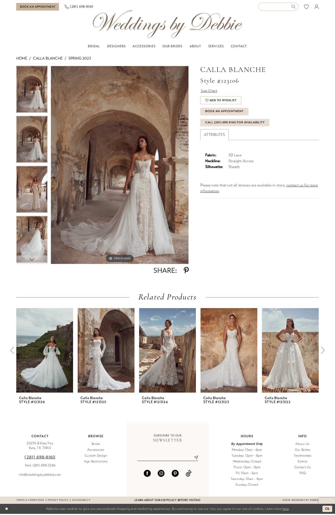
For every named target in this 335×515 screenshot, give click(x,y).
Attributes (214, 138)
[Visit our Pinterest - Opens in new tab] (175, 474)
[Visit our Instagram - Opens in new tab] (161, 474)
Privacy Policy (58, 501)
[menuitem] (39, 7)
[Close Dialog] (7, 510)
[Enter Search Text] (278, 7)
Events (302, 462)
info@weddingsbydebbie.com (40, 476)
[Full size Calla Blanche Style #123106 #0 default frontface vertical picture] (119, 166)
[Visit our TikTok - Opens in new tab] (188, 474)
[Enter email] (167, 458)
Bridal (96, 445)
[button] (317, 7)
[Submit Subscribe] (194, 458)
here (285, 510)
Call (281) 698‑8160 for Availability (235, 126)
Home (21, 59)
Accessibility (81, 501)
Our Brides (302, 451)
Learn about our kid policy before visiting (167, 501)
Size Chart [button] (209, 92)
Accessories (95, 451)
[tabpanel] (31, 92)
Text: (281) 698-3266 (40, 466)
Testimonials (302, 456)
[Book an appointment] (39, 7)
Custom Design (96, 456)
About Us (302, 445)
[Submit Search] (294, 7)
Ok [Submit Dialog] (327, 510)
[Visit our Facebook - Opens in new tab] (147, 474)
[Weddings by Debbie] (167, 25)
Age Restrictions (96, 462)
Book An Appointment (225, 114)
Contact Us (302, 468)
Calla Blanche (48, 59)
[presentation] (44, 351)
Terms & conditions (30, 501)
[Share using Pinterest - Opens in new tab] (186, 271)
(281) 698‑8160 (39, 458)
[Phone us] (82, 7)
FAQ (302, 474)
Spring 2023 (79, 59)
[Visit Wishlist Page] (306, 7)
